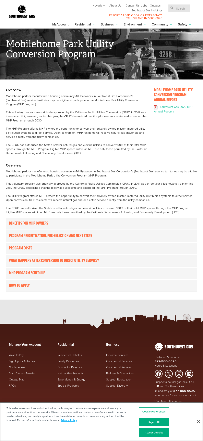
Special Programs (68, 385)
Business (109, 24)
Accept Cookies (154, 432)
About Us (115, 5)
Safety (184, 24)
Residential (85, 24)
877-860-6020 (153, 18)
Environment (135, 24)
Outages (155, 5)
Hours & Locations (166, 365)
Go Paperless (17, 367)
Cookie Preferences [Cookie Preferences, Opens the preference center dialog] (154, 411)
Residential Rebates (70, 355)
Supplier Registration (119, 379)
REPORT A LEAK (119, 15)
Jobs (144, 5)
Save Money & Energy (71, 379)
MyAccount (60, 24)
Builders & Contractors (120, 373)
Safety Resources (68, 361)
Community (162, 24)
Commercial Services (119, 361)
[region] (101, 421)
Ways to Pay (16, 355)
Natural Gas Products (70, 373)
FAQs (12, 385)
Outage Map (16, 379)
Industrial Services (117, 355)
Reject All (153, 422)
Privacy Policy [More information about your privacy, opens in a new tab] (69, 420)
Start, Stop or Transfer (22, 373)
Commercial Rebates (118, 367)
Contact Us (133, 5)
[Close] (198, 421)
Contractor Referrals (70, 367)
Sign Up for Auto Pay (22, 361)
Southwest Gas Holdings (147, 10)
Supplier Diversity (117, 385)
